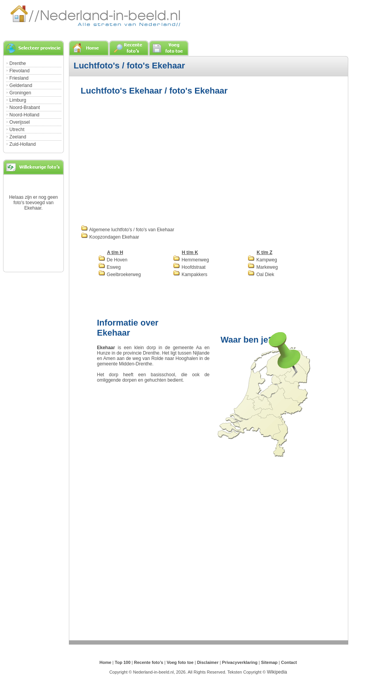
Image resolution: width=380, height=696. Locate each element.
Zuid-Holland (22, 144)
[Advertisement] (187, 159)
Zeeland (17, 137)
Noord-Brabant (24, 107)
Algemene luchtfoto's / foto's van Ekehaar (128, 229)
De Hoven (113, 260)
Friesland (18, 78)
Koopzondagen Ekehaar (110, 237)
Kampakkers (190, 274)
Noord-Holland (24, 115)
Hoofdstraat (189, 267)
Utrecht (16, 129)
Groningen (20, 93)
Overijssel (19, 122)
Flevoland (19, 70)
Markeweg (263, 267)
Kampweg (262, 260)
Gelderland (20, 85)
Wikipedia (277, 672)
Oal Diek (261, 274)
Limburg (17, 100)
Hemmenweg (191, 260)
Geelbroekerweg (119, 274)
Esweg (109, 267)
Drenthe (17, 63)
